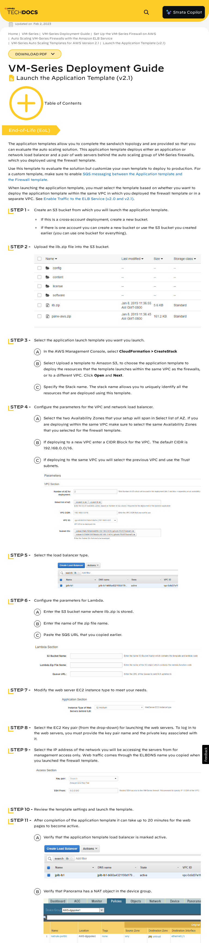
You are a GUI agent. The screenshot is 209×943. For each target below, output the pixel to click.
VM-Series (30, 33)
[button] (205, 754)
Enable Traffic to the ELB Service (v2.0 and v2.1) (88, 199)
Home (13, 33)
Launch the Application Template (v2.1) (134, 43)
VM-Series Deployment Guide (66, 33)
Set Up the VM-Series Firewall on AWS (125, 33)
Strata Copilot (183, 12)
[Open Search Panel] (148, 12)
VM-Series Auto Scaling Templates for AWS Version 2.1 (55, 43)
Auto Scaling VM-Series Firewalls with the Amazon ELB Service (61, 38)
